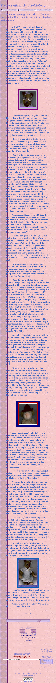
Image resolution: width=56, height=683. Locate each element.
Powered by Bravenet (28, 681)
